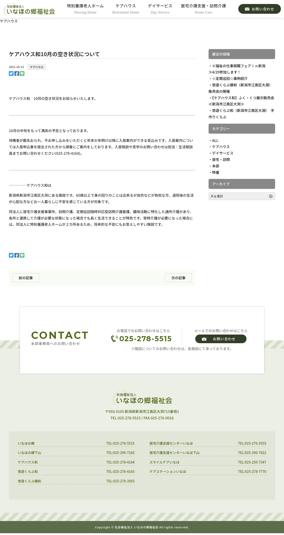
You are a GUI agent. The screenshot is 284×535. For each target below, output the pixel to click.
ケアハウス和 (28, 463)
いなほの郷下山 (30, 453)
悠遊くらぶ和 (28, 472)
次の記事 (178, 277)
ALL (215, 140)
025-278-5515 (145, 338)
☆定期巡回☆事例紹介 (230, 78)
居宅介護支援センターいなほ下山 (176, 453)
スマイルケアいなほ (165, 463)
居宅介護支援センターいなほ (173, 443)
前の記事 (26, 277)
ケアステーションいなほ (169, 472)
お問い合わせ (224, 338)
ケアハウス (36, 67)
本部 (215, 165)
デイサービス (222, 153)
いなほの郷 (27, 443)
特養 (215, 172)
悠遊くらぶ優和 (30, 482)
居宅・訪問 (221, 159)
